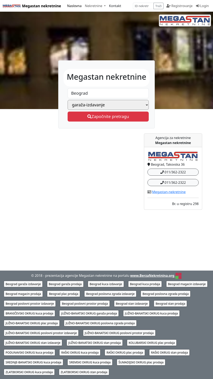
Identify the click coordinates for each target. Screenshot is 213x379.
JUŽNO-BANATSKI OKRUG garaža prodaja (89, 313)
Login (202, 6)
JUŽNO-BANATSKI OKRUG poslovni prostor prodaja (119, 333)
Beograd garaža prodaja (65, 284)
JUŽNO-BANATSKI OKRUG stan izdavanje (33, 343)
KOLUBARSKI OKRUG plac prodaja (152, 343)
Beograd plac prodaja (63, 294)
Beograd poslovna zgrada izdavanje (110, 294)
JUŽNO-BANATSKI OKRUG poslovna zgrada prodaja (100, 323)
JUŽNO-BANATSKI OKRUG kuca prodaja (151, 313)
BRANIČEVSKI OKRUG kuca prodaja (29, 313)
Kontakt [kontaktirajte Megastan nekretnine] (115, 6)
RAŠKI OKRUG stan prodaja (169, 352)
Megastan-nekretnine (169, 192)
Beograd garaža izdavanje (23, 284)
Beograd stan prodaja (170, 304)
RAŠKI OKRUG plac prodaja (124, 352)
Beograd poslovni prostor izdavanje (30, 304)
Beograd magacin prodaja (23, 294)
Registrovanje (179, 6)
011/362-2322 (173, 172)
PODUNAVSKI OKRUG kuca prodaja (29, 352)
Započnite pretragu (108, 116)
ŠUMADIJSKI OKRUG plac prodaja (141, 362)
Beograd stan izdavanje (132, 304)
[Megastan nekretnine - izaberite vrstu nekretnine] (108, 105)
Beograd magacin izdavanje (187, 284)
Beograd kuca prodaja (145, 284)
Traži (158, 6)
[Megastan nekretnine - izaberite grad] (108, 93)
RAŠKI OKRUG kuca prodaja (80, 352)
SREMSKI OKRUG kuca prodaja (90, 362)
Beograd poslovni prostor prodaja (85, 304)
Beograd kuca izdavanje (106, 284)
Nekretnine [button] (94, 6)
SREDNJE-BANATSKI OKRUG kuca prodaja (33, 362)
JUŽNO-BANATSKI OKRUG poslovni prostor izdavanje (41, 333)
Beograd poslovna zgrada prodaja (165, 294)
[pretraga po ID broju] (143, 6)
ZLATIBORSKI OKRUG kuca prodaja (29, 372)
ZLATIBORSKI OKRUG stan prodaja (84, 372)
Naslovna (74, 6)
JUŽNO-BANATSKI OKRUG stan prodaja (94, 343)
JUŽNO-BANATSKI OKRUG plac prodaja (32, 323)
